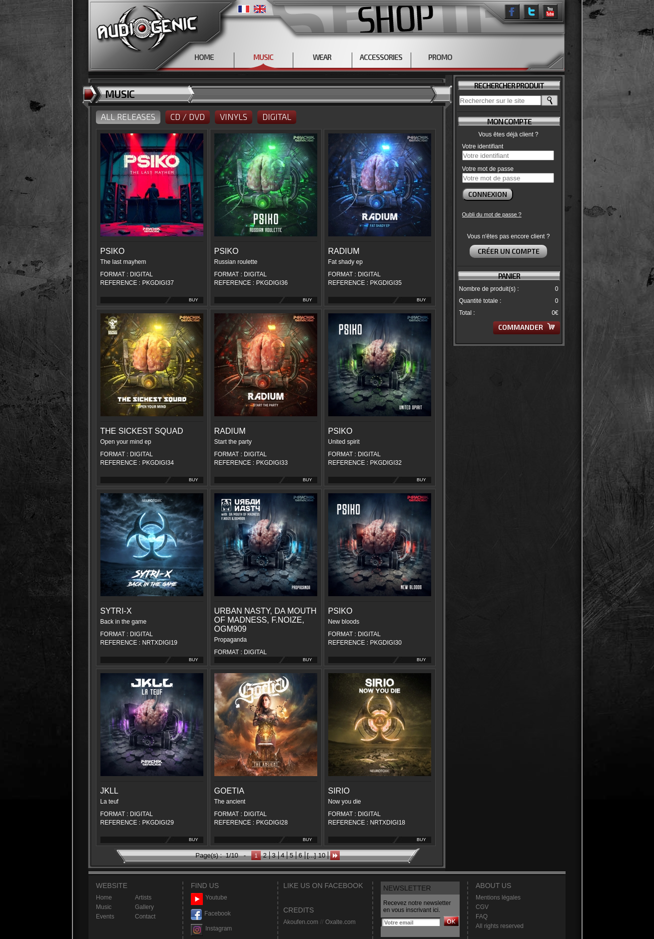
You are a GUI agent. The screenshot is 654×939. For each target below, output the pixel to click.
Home (104, 897)
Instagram (211, 929)
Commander (526, 327)
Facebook (211, 914)
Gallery (144, 907)
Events (105, 916)
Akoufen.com (300, 922)
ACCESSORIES (381, 56)
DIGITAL (276, 116)
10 (321, 855)
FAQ (482, 916)
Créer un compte (509, 251)
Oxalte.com (340, 922)
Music (103, 907)
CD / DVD (187, 116)
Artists (143, 897)
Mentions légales (498, 897)
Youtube (209, 898)
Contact (145, 916)
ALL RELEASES (128, 116)
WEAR (322, 56)
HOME (204, 56)
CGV (482, 907)
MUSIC (263, 56)
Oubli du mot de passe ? (492, 214)
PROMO (440, 56)
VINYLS (233, 116)
